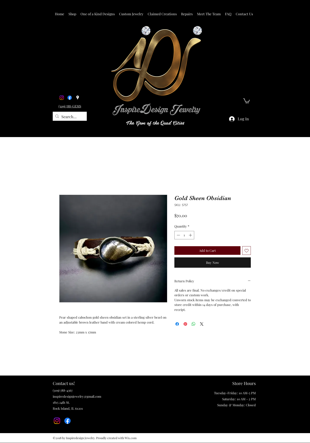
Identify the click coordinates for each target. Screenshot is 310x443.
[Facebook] (70, 98)
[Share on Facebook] (177, 324)
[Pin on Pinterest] (185, 324)
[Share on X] (201, 324)
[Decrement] (178, 235)
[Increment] (191, 235)
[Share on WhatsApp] (193, 324)
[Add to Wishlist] (246, 250)
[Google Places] (78, 98)
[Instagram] (62, 98)
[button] (72, 14)
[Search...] (69, 117)
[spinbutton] (184, 235)
